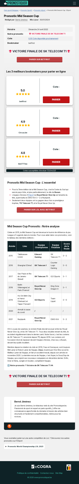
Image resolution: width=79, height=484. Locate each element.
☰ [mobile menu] (74, 3)
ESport (31, 195)
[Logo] (16, 3)
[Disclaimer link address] (41, 468)
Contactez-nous (47, 473)
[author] (21, 20)
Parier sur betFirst (39, 59)
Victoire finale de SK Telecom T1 (48, 34)
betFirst (22, 101)
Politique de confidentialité (28, 473)
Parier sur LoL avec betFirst (39, 210)
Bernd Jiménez (22, 401)
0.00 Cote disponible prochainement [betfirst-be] (43, 38)
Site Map (59, 473)
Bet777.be (22, 164)
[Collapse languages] (69, 465)
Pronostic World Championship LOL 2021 (25, 446)
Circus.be (23, 132)
